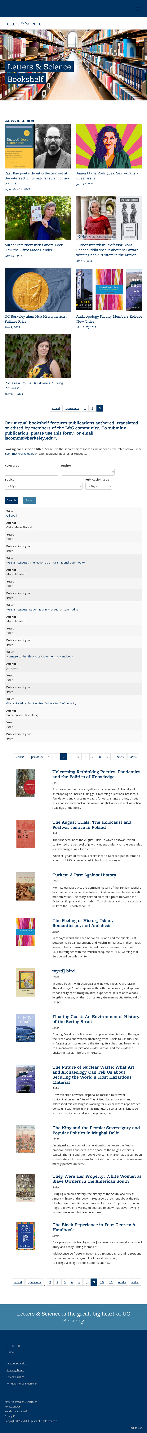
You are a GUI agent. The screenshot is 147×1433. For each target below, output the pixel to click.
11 (112, 1283)
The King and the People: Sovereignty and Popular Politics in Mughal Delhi (96, 1130)
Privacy (10, 1416)
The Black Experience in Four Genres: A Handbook (93, 1227)
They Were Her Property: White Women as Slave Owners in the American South (96, 1178)
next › (122, 757)
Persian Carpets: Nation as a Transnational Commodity (42, 609)
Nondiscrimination (16, 1411)
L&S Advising (15, 1377)
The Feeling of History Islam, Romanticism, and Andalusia (82, 922)
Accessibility (12, 1406)
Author (66, 465)
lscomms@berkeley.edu (30, 438)
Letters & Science (23, 23)
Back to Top (135, 1428)
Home (10, 1352)
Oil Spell (11, 515)
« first (57, 409)
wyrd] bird (63, 971)
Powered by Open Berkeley (21, 1401)
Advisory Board (15, 1370)
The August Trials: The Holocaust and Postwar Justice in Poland (91, 824)
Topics (9, 479)
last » (134, 757)
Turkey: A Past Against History (84, 875)
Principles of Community (22, 1383)
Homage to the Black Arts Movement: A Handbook (39, 656)
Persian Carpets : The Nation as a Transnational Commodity (45, 562)
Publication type (97, 479)
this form (64, 433)
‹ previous (73, 409)
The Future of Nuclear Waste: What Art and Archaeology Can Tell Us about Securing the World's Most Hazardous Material (93, 1074)
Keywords (12, 465)
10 (103, 1283)
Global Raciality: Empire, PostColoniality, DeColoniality (41, 703)
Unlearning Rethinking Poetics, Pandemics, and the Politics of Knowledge (97, 774)
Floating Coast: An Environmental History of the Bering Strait (96, 1018)
